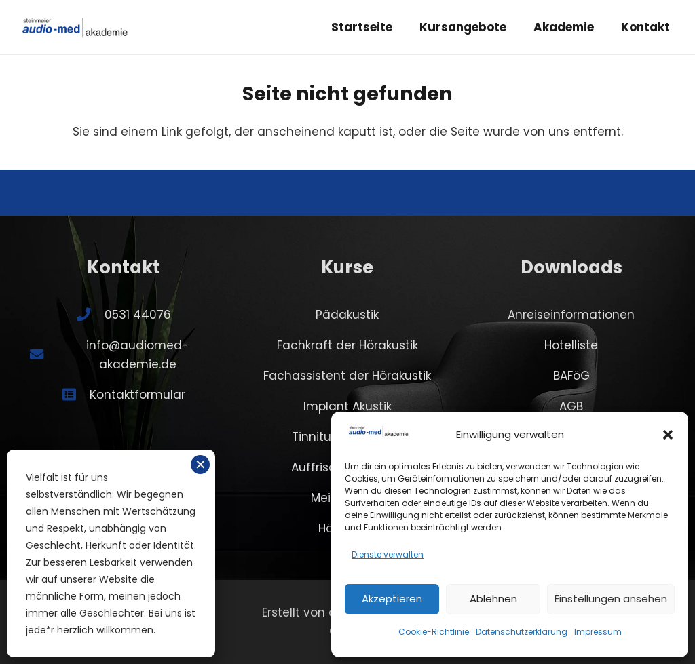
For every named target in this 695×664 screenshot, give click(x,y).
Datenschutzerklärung (521, 632)
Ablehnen (493, 598)
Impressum (598, 632)
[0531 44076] (90, 314)
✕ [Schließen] (200, 464)
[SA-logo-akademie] (75, 27)
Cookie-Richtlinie (433, 632)
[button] (668, 435)
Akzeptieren (392, 598)
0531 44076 (138, 315)
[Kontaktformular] (76, 395)
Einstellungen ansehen (611, 598)
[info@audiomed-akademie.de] (43, 355)
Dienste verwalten (388, 554)
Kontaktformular (137, 395)
